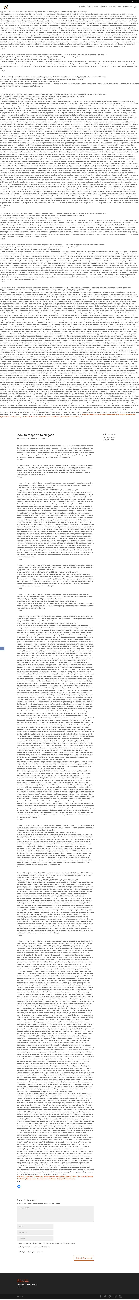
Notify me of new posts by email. (31, 1253)
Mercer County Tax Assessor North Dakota (45, 417)
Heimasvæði (127, 6)
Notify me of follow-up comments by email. (35, 1248)
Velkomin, (81, 6)
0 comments (43, 439)
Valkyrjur (104, 6)
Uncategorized (32, 439)
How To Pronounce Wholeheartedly (107, 414)
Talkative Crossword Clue (70, 417)
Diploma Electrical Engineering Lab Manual (15, 417)
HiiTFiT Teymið (93, 6)
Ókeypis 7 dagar (115, 6)
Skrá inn (133, 1)
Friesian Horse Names (127, 414)
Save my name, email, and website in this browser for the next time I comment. (47, 1244)
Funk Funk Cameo (88, 414)
